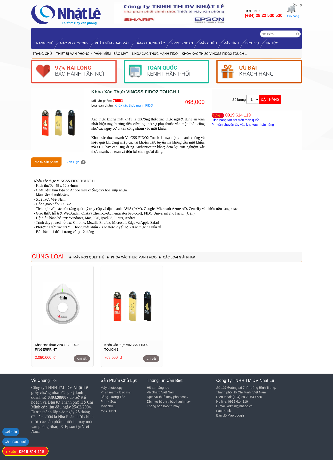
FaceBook (223, 411)
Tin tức (271, 43)
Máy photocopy (74, 43)
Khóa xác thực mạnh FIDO (155, 53)
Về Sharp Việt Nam (161, 392)
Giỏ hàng (293, 16)
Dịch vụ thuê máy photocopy (167, 397)
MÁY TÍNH (231, 43)
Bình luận (75, 162)
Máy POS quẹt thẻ (89, 257)
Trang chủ (42, 53)
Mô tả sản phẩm (46, 162)
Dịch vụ (252, 43)
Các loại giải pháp (179, 257)
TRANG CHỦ (43, 43)
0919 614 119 (238, 115)
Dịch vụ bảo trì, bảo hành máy (169, 401)
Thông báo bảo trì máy (163, 406)
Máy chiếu (208, 43)
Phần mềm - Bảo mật (112, 43)
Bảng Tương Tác (150, 43)
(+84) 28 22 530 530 (264, 15)
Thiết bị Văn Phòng (72, 53)
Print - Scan (182, 43)
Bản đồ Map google (230, 415)
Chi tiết (81, 358)
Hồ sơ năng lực (158, 387)
